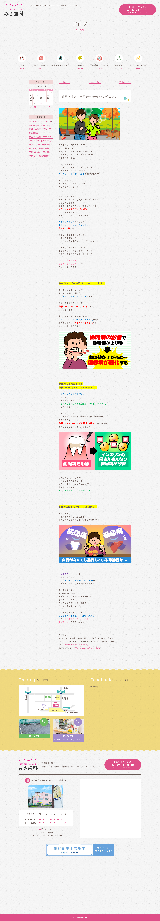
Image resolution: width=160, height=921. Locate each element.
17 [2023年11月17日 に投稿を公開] (45, 98)
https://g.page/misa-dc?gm (88, 647)
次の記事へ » (125, 81)
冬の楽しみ (34, 133)
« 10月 (33, 107)
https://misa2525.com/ (76, 644)
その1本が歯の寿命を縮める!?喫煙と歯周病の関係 (51, 144)
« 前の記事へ (64, 81)
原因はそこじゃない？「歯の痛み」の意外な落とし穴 (53, 136)
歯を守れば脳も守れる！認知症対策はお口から (50, 148)
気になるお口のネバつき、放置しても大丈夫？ (50, 121)
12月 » (49, 107)
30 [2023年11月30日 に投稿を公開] (41, 103)
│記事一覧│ (95, 81)
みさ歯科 (94, 686)
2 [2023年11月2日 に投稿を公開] (41, 93)
